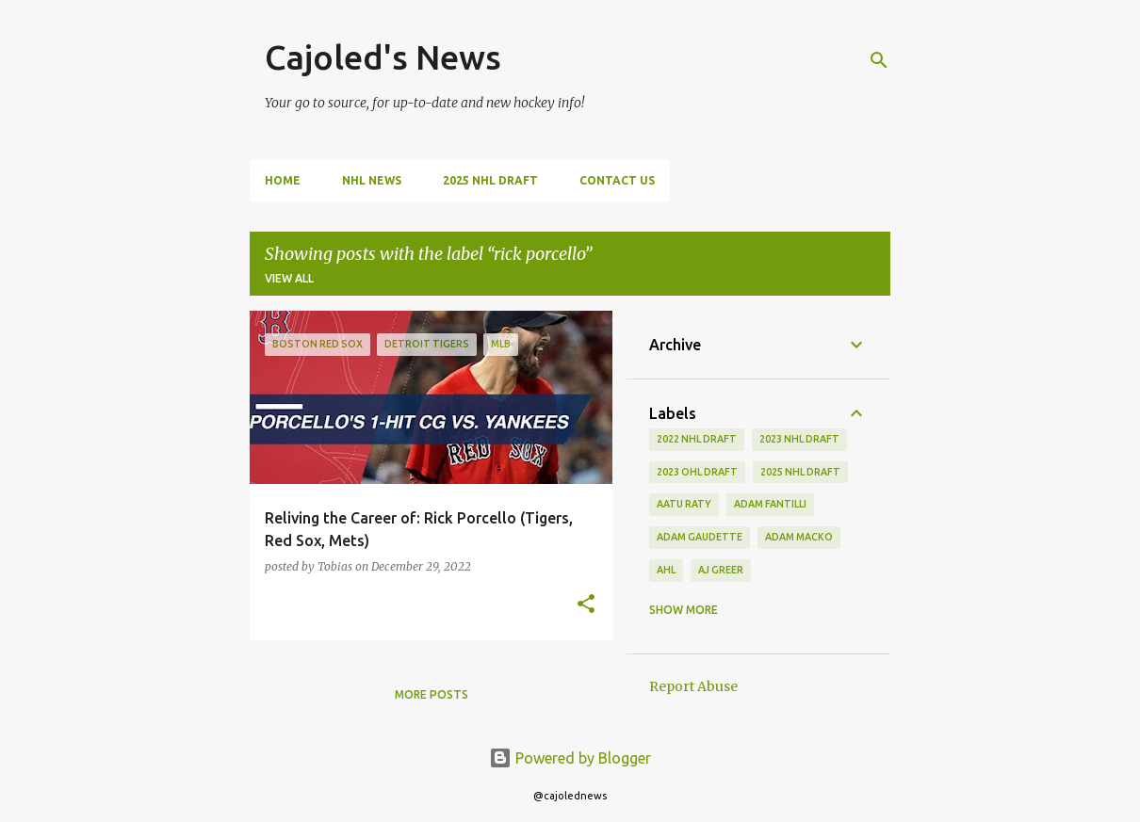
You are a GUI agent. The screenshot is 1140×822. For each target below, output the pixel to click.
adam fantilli (770, 503)
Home (283, 180)
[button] (586, 605)
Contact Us (617, 180)
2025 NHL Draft (490, 180)
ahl (666, 569)
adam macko (799, 536)
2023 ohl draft (697, 471)
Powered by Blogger (570, 757)
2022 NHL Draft (697, 438)
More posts (431, 694)
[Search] (879, 60)
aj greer (720, 569)
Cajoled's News (383, 57)
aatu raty (684, 503)
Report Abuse (693, 686)
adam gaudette (699, 536)
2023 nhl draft (799, 438)
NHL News (371, 180)
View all (289, 278)
